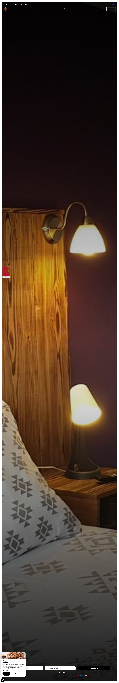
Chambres (79, 9)
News (103, 9)
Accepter (6, 674)
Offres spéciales (92, 9)
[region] (13, 664)
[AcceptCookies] (3, 680)
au (27, 668)
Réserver (111, 9)
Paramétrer (15, 674)
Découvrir (68, 9)
